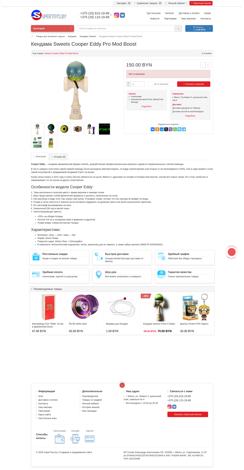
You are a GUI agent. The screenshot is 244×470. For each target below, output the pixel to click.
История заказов (90, 407)
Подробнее (146, 106)
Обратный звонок (201, 3)
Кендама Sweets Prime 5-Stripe (159, 323)
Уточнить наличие (194, 84)
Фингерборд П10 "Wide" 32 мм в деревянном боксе (47, 325)
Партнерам (44, 411)
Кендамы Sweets (88, 36)
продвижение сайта (82, 452)
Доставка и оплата (48, 400)
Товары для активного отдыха (50, 36)
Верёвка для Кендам (117, 323)
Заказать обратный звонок (187, 414)
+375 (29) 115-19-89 (179, 400)
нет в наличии (161, 84)
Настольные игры (47, 418)
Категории (52, 28)
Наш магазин (45, 407)
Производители (90, 396)
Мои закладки (89, 411)
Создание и (65, 452)
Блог (40, 396)
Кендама (72, 36)
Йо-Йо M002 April (78, 323)
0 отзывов (206, 53)
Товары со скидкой (92, 400)
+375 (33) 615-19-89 (179, 396)
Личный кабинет (90, 403)
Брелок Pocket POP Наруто (194, 323)
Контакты (43, 403)
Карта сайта (44, 414)
